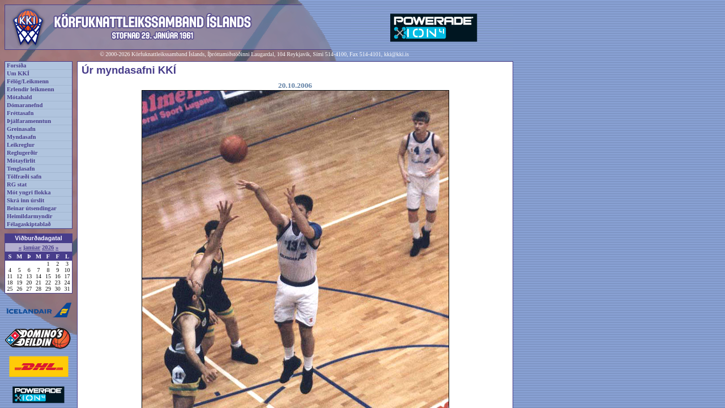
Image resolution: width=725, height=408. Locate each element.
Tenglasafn (21, 168)
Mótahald (19, 97)
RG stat (17, 184)
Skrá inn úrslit (25, 200)
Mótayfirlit (21, 161)
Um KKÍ (18, 73)
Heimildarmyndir (30, 216)
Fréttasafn (20, 113)
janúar (32, 247)
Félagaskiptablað (29, 224)
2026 (48, 247)
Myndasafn (21, 137)
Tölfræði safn (24, 176)
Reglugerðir (22, 153)
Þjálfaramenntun (29, 121)
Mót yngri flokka (29, 192)
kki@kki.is (396, 54)
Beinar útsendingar (32, 208)
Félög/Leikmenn (28, 81)
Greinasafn (21, 129)
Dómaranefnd (24, 105)
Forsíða (16, 65)
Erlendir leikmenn (30, 89)
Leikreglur (21, 145)
